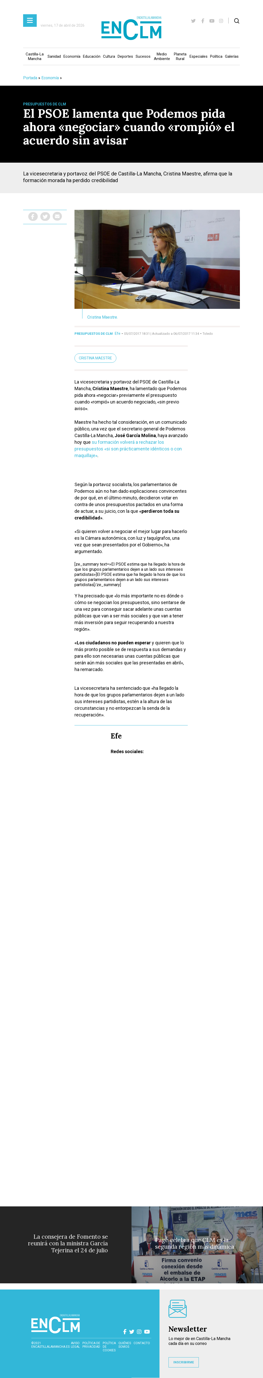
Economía (71, 56)
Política (216, 56)
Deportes (125, 56)
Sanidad (54, 56)
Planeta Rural (180, 56)
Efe (117, 333)
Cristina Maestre (95, 358)
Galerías (232, 56)
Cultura (109, 56)
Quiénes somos (124, 1345)
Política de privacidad (91, 1345)
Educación (91, 56)
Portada (30, 77)
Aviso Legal (75, 1345)
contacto (142, 1343)
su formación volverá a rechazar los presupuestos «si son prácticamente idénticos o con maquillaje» (128, 448)
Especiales (199, 56)
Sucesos (143, 56)
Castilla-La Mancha (35, 56)
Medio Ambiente (162, 56)
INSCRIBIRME (183, 1362)
